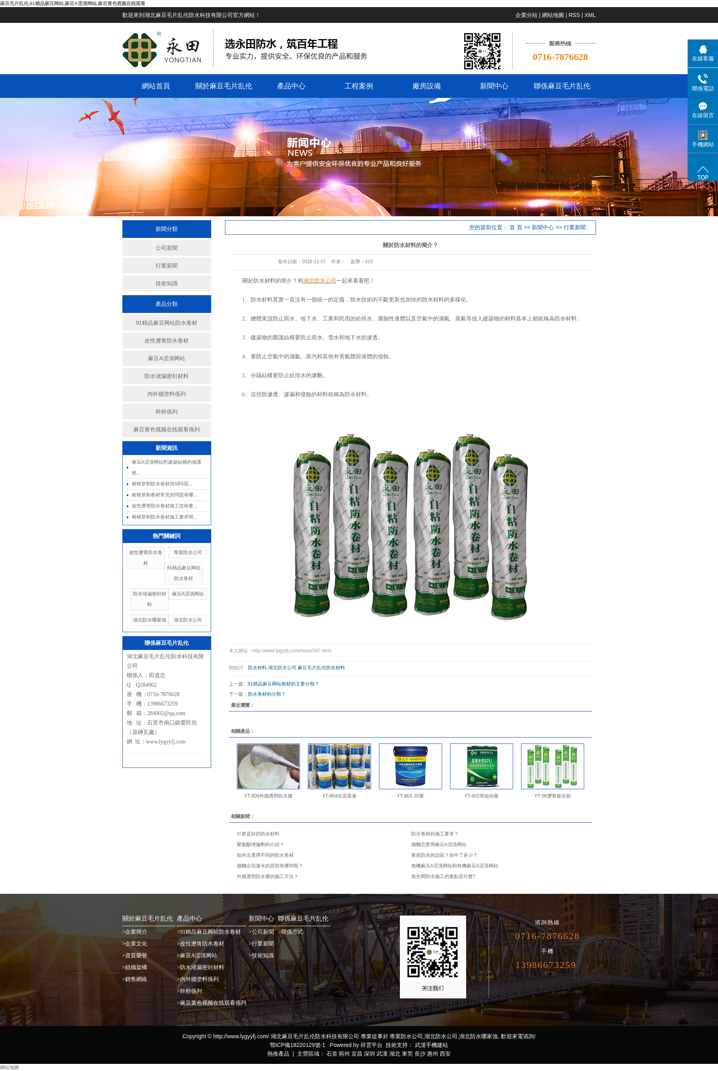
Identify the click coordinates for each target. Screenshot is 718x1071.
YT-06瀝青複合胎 (552, 796)
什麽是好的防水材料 (258, 834)
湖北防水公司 (188, 620)
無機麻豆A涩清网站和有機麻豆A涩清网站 (454, 866)
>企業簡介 (135, 932)
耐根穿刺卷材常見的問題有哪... (164, 495)
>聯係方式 (290, 932)
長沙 (420, 1053)
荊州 (344, 1053)
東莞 (407, 1053)
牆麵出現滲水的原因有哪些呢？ (270, 866)
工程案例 (359, 86)
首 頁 (516, 227)
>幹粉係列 (189, 991)
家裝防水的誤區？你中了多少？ (444, 855)
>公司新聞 (261, 932)
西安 (445, 1053)
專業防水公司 (188, 552)
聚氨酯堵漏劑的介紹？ (260, 844)
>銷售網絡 (135, 979)
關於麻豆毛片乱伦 (223, 86)
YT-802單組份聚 (481, 796)
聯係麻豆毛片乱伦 (562, 86)
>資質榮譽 (135, 956)
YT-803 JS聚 (410, 796)
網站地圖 (553, 15)
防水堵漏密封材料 (166, 376)
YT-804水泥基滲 (339, 796)
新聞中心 (494, 86)
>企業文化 (135, 944)
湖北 (394, 1053)
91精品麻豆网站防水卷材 (166, 323)
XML (590, 15)
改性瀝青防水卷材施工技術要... (164, 506)
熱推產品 (278, 1053)
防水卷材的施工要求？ (435, 834)
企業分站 (527, 15)
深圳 (369, 1053)
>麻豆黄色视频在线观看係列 (211, 1003)
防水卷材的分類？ (267, 694)
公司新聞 (167, 248)
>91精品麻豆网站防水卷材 (209, 932)
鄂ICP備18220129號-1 (297, 1045)
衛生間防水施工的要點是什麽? (443, 876)
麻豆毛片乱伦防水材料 (321, 667)
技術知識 (167, 283)
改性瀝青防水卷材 (166, 340)
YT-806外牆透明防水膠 (268, 796)
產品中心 (291, 86)
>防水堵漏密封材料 (200, 967)
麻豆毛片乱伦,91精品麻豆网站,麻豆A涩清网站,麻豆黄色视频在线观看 (72, 3)
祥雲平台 (371, 1045)
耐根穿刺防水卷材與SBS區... (162, 484)
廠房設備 (426, 86)
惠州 (432, 1053)
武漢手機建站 (430, 1045)
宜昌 (356, 1053)
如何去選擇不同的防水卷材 (265, 855)
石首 (331, 1053)
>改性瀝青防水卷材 (200, 944)
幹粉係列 (167, 411)
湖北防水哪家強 (149, 620)
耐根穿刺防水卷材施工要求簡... (164, 517)
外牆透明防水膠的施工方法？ (267, 876)
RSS (574, 15)
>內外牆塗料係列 (198, 979)
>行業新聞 (261, 944)
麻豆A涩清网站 (166, 358)
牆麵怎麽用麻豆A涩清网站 (439, 844)
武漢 (382, 1053)
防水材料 (257, 667)
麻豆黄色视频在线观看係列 (166, 429)
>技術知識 (261, 956)
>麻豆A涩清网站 (197, 956)
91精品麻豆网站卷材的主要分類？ (283, 684)
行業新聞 (167, 265)
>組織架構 (135, 967)
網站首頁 (156, 86)
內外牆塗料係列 (166, 394)
